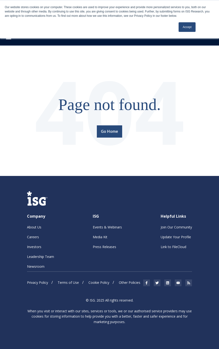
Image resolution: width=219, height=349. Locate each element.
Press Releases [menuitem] (104, 246)
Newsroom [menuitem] (35, 266)
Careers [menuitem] (33, 237)
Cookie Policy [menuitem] (98, 282)
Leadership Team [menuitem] (40, 256)
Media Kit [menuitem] (100, 237)
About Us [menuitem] (34, 227)
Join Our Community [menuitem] (176, 227)
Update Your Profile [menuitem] (176, 237)
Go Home (109, 131)
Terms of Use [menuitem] (68, 282)
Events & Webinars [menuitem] (107, 227)
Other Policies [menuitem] (129, 282)
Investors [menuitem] (34, 246)
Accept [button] (187, 27)
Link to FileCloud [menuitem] (173, 246)
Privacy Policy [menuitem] (37, 282)
